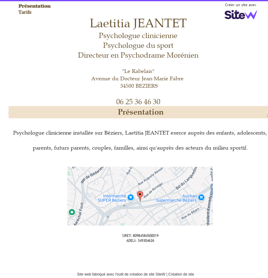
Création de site (181, 274)
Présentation (35, 6)
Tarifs (25, 12)
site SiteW (157, 274)
